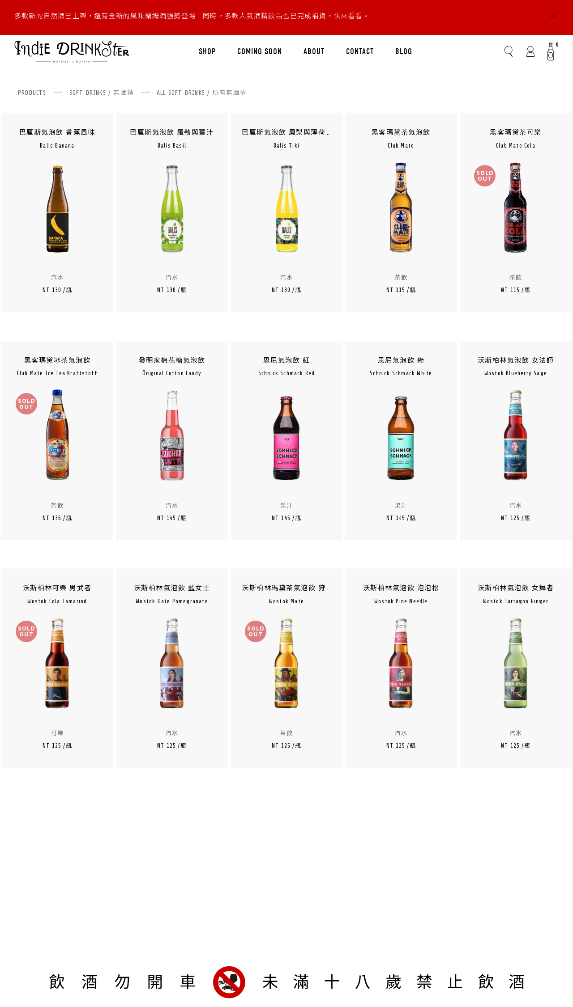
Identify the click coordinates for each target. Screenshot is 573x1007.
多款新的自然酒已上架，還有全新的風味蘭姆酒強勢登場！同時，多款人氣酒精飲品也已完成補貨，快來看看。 (192, 16)
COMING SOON (259, 51)
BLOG (403, 51)
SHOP (207, 51)
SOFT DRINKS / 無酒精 (101, 92)
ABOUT (314, 51)
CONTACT (360, 51)
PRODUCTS (32, 92)
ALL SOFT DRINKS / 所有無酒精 (202, 92)
